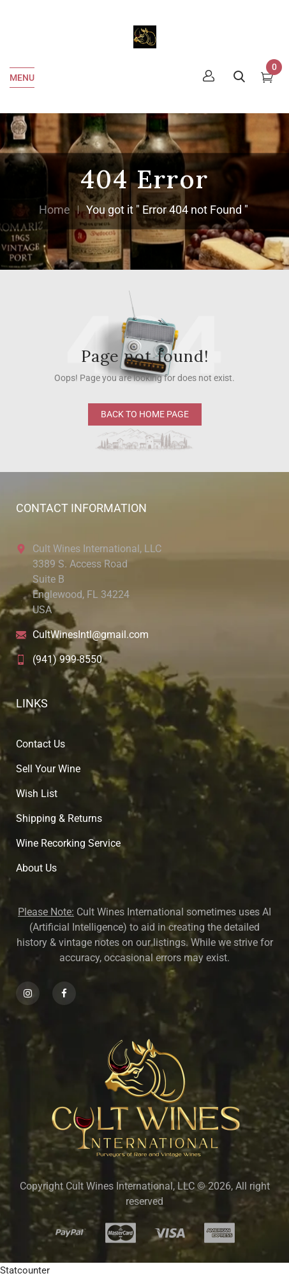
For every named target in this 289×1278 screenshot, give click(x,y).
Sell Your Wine (48, 769)
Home (54, 209)
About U (34, 868)
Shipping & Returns (59, 818)
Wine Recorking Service (68, 843)
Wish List (36, 794)
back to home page (145, 414)
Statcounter (25, 1270)
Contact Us (40, 744)
